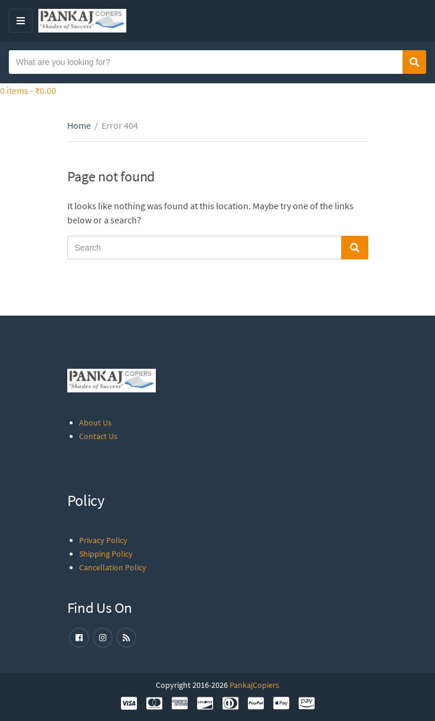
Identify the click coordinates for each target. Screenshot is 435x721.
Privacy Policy (103, 540)
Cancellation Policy (112, 567)
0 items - (28, 90)
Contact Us (98, 436)
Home (79, 125)
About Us (95, 422)
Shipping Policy (106, 553)
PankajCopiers (254, 685)
